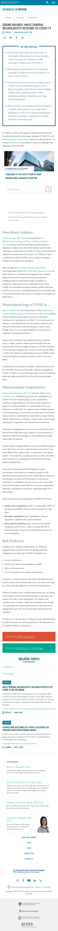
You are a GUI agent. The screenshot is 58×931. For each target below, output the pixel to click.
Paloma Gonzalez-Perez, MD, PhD (16, 393)
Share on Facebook (16, 37)
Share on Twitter (10, 37)
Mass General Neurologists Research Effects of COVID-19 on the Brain (27, 688)
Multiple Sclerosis (15, 709)
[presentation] (26, 201)
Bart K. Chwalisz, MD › (19, 767)
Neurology (19, 17)
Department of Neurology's (17, 139)
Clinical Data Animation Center (39, 271)
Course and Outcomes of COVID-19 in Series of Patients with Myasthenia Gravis (25, 728)
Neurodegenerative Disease (30, 709)
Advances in (14, 9)
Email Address (13, 189)
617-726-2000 (45, 887)
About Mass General (29, 837)
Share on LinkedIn (22, 37)
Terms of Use (29, 853)
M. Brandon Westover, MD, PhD (30, 267)
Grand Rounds (14, 142)
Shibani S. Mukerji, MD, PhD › (19, 819)
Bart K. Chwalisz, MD (11, 310)
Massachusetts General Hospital (10, 2)
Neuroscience (33, 17)
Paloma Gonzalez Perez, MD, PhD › (26, 802)
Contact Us (29, 859)
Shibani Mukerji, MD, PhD (13, 238)
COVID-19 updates (25, 636)
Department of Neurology (29, 648)
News (29, 848)
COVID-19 (8, 17)
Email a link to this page (4, 37)
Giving (29, 843)
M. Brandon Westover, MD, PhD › (25, 782)
